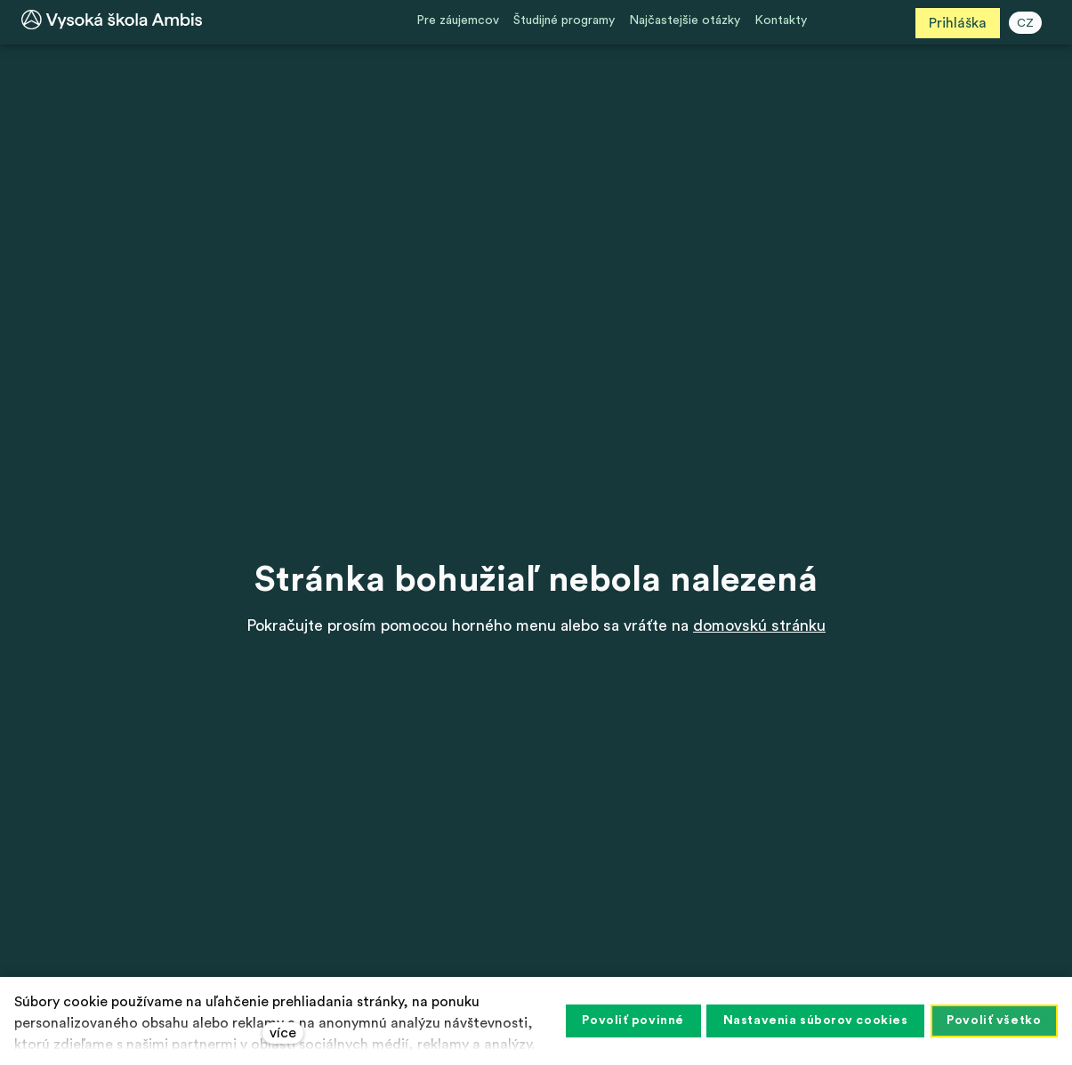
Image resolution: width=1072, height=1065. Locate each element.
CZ (1028, 23)
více (283, 1033)
